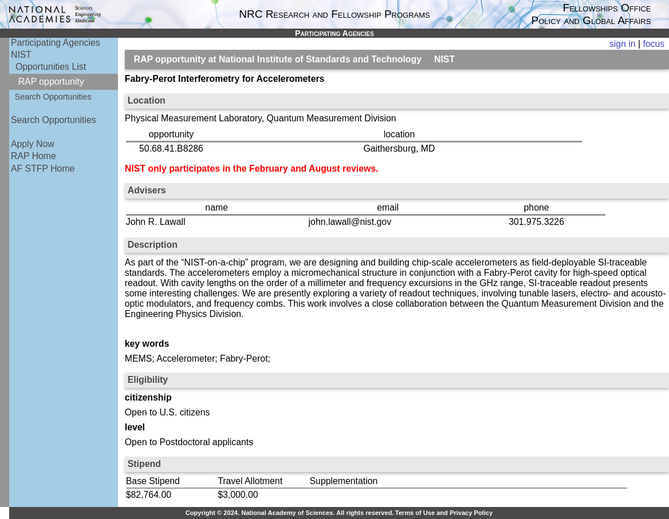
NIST (21, 55)
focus (653, 44)
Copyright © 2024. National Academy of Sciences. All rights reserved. (290, 512)
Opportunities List (50, 67)
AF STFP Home (42, 168)
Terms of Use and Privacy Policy (444, 512)
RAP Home (33, 156)
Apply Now (32, 144)
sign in (622, 44)
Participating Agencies (55, 42)
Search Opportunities (53, 96)
